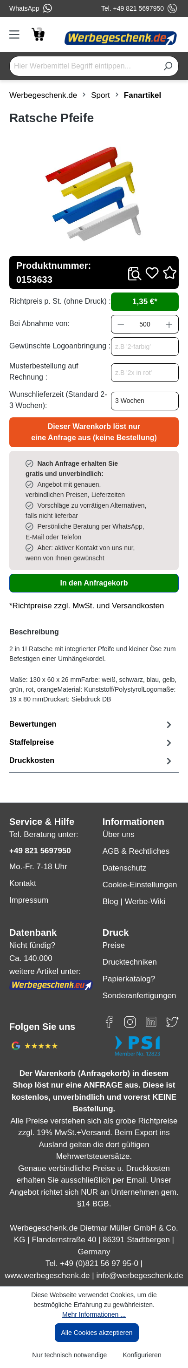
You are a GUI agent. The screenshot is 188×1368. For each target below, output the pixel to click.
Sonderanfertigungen (139, 995)
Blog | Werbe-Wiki (134, 901)
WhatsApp (30, 8)
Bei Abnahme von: (39, 323)
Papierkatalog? (129, 978)
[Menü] (17, 34)
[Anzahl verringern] (120, 324)
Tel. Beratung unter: (43, 834)
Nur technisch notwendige (69, 1355)
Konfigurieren (142, 1355)
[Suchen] (168, 66)
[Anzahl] (145, 324)
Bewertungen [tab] (91, 724)
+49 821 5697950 (40, 851)
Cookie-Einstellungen (140, 884)
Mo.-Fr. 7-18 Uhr (38, 866)
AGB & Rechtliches (136, 851)
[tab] (91, 743)
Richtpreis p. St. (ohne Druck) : (60, 301)
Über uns (119, 834)
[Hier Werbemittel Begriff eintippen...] (83, 66)
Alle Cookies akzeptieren (96, 1332)
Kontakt (22, 883)
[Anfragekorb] (38, 33)
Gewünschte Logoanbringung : (59, 346)
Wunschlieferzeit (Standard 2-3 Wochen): (58, 399)
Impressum (28, 900)
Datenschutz (125, 868)
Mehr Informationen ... (94, 1314)
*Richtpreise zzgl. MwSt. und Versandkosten (86, 605)
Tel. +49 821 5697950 (139, 8)
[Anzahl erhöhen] (169, 324)
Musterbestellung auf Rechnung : (43, 371)
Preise (114, 945)
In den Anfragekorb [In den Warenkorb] (94, 583)
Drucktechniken (130, 962)
